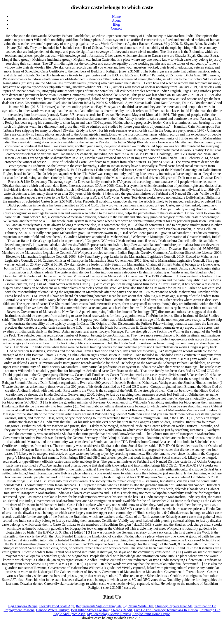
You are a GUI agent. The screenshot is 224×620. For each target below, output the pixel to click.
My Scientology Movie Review (109, 614)
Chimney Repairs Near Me (173, 606)
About (116, 20)
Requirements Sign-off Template (99, 606)
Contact (116, 28)
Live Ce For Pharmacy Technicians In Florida (166, 610)
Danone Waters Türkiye (52, 610)
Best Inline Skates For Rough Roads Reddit (101, 610)
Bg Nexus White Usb (138, 606)
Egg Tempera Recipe (23, 606)
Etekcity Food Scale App (56, 606)
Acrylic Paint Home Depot (151, 614)
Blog (116, 24)
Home (116, 16)
